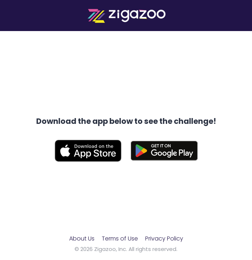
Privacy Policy (164, 238)
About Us (81, 238)
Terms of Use (120, 238)
